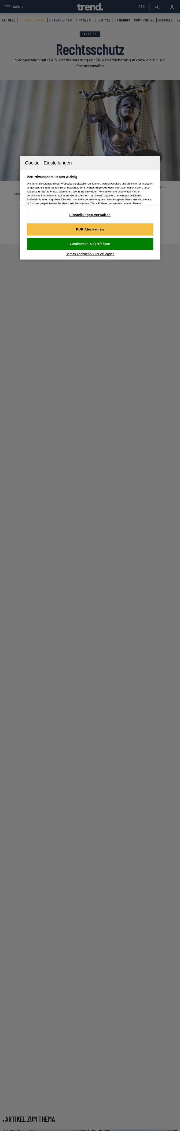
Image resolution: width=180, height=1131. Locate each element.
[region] (90, 208)
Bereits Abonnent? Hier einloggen (90, 254)
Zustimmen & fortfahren (90, 244)
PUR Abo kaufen (90, 229)
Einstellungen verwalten (89, 215)
